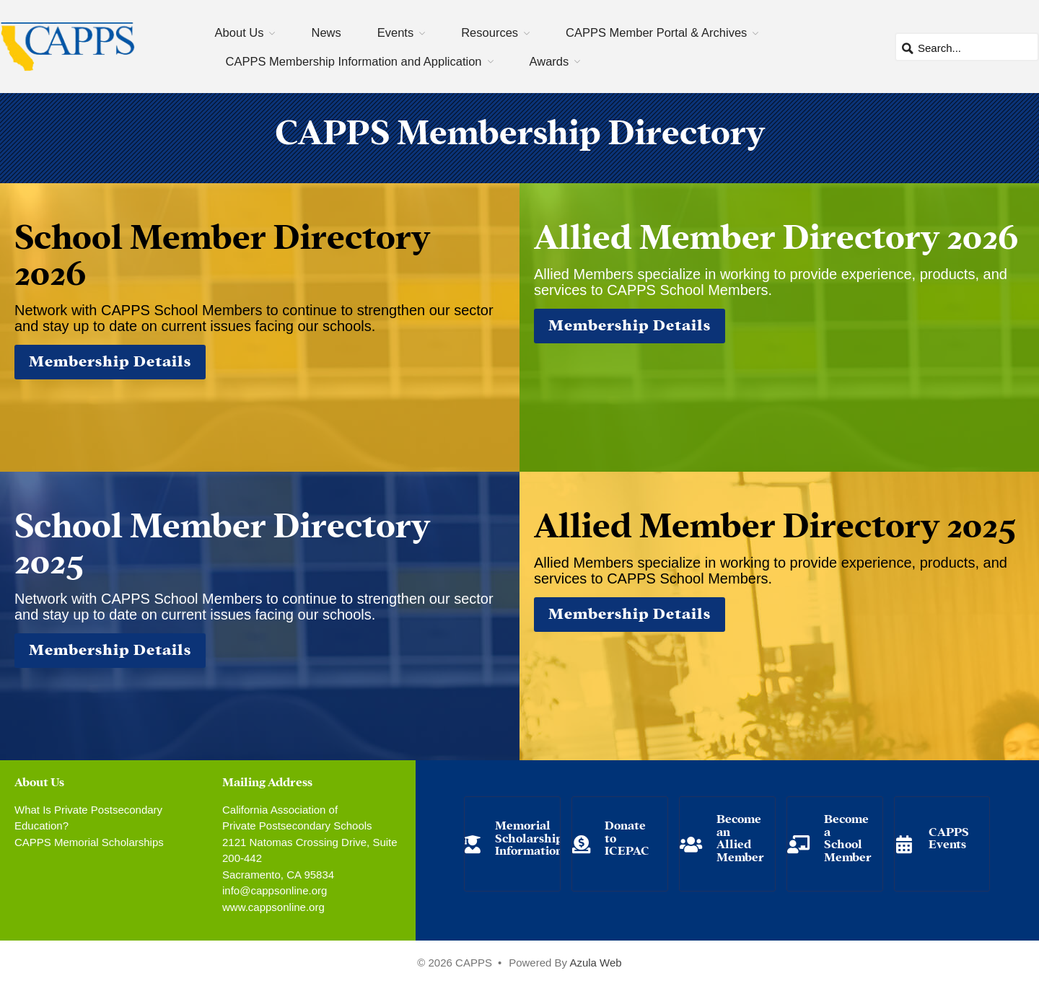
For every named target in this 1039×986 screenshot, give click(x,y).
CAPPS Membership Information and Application (354, 61)
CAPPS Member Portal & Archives (656, 32)
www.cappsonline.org (273, 907)
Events (395, 32)
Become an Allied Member (740, 836)
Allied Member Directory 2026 (776, 233)
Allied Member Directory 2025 (775, 522)
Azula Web (595, 962)
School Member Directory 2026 (222, 251)
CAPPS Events (949, 837)
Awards (549, 61)
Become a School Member (848, 836)
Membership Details (110, 359)
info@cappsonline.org (274, 890)
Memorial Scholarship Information (529, 836)
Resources (489, 32)
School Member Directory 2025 (222, 540)
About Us (239, 32)
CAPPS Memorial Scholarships (89, 842)
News (326, 32)
